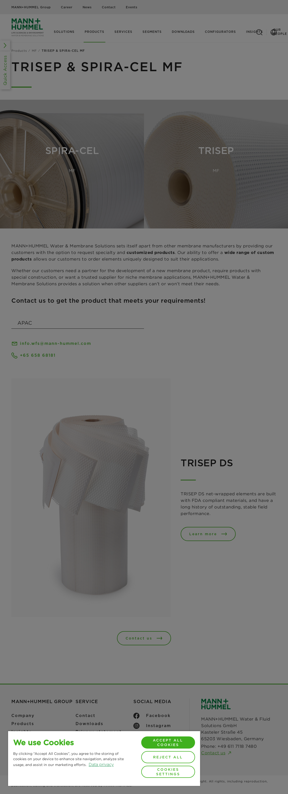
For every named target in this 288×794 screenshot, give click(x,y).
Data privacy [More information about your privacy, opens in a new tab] (101, 764)
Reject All (168, 757)
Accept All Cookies (168, 742)
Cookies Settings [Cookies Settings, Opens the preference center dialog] (168, 771)
